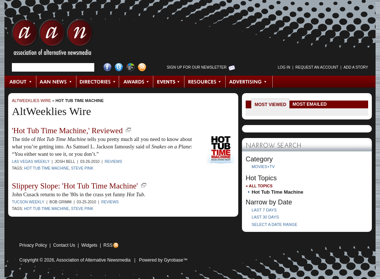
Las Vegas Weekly (31, 162)
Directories (97, 82)
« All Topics (259, 186)
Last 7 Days (264, 210)
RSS (108, 245)
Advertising (249, 82)
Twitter (119, 67)
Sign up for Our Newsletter (197, 67)
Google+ (130, 67)
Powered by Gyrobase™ (163, 260)
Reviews (113, 162)
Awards (136, 82)
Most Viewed (270, 104)
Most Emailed (309, 104)
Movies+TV (263, 166)
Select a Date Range (274, 224)
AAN (52, 39)
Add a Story (356, 67)
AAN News (56, 82)
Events (168, 82)
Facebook (107, 67)
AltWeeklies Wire (31, 100)
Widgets (89, 245)
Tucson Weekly (28, 202)
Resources (205, 82)
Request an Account (316, 67)
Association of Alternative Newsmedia (93, 260)
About (20, 82)
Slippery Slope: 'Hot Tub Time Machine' (75, 185)
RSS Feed (142, 67)
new (128, 130)
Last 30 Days (265, 217)
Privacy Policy (33, 245)
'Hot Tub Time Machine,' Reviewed (67, 130)
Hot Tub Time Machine (79, 100)
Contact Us (64, 245)
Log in (284, 67)
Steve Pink (82, 168)
